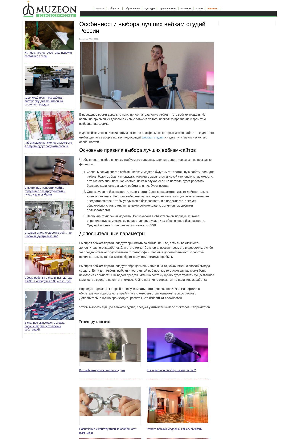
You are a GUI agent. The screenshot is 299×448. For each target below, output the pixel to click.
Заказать (212, 8)
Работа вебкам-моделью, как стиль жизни (175, 428)
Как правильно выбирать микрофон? (171, 370)
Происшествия (167, 8)
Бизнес (82, 39)
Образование (132, 8)
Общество (114, 8)
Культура (150, 8)
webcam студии (153, 137)
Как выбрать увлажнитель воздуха (102, 370)
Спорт (199, 8)
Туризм (100, 8)
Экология (186, 8)
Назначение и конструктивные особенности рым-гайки (108, 430)
